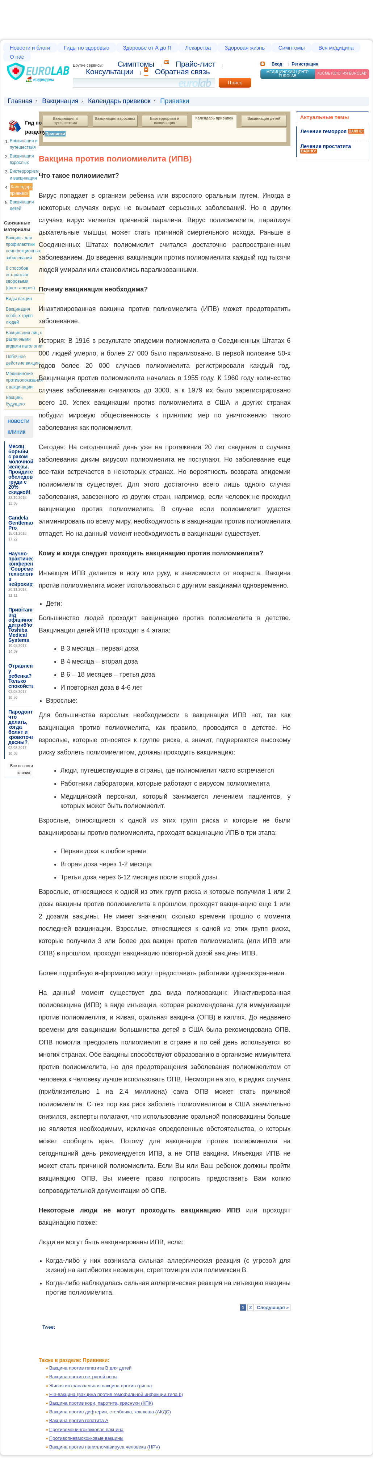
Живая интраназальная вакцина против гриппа (100, 1385)
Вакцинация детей (263, 119)
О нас (17, 57)
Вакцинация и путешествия (66, 121)
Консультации (110, 71)
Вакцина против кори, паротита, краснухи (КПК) (101, 1403)
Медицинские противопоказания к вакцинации (24, 380)
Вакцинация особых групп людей (19, 316)
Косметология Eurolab (341, 73)
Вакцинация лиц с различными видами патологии (24, 339)
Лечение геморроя (323, 131)
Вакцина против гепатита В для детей (90, 1368)
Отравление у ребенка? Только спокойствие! (25, 676)
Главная (20, 101)
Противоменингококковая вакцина (86, 1429)
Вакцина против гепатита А (78, 1420)
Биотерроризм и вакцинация (165, 121)
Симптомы (291, 48)
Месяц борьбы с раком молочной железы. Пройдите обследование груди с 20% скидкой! (26, 469)
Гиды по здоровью (86, 48)
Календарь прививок (119, 101)
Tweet (48, 1327)
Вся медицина (335, 48)
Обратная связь (182, 71)
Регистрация (305, 64)
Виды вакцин (19, 298)
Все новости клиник (21, 769)
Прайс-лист (195, 64)
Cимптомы (136, 64)
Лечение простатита (325, 146)
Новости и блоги (30, 48)
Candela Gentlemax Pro (21, 523)
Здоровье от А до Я (147, 48)
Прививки (55, 133)
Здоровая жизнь (245, 48)
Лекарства (198, 48)
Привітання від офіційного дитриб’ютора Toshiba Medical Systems (25, 625)
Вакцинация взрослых (115, 119)
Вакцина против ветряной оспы (83, 1376)
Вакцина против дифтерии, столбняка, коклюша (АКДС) (110, 1411)
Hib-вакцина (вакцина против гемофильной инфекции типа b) (116, 1394)
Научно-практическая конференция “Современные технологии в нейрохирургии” (28, 569)
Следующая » (273, 1307)
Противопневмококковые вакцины (86, 1438)
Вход (277, 64)
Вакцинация (60, 101)
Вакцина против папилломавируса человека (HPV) (104, 1447)
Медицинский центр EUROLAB (288, 74)
